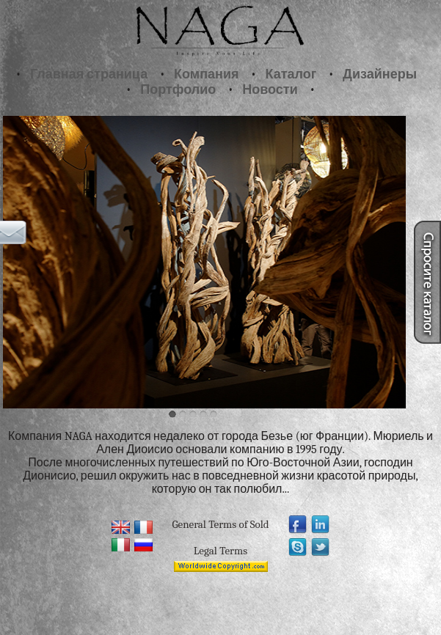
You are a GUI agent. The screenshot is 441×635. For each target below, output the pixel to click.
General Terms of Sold (220, 524)
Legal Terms (220, 550)
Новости (269, 90)
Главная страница (88, 74)
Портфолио (178, 90)
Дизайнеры (380, 74)
